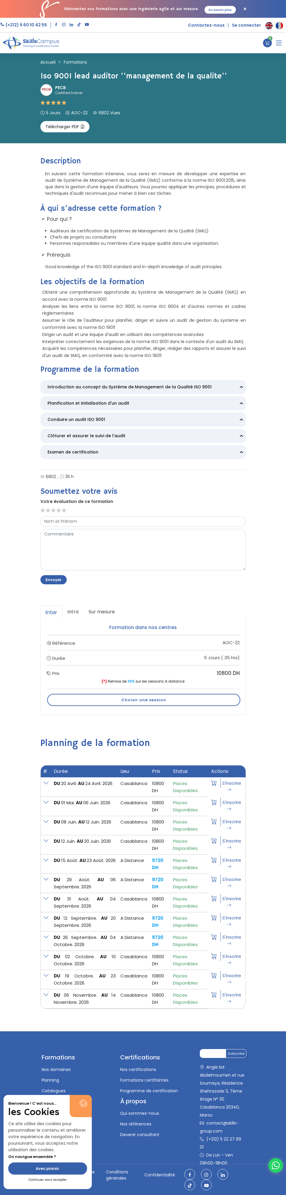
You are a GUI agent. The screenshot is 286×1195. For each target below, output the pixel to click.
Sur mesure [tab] (102, 611)
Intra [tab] (73, 611)
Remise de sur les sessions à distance (143, 681)
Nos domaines (56, 1069)
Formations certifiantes (144, 1080)
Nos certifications (138, 1069)
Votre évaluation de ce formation (76, 501)
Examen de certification (146, 452)
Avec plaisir (47, 1168)
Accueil (47, 62)
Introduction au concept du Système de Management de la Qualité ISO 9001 (146, 387)
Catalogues (54, 1091)
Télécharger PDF (64, 127)
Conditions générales (117, 1175)
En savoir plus (220, 9)
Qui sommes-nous (139, 1113)
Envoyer (53, 580)
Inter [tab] (51, 612)
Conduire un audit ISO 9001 (146, 420)
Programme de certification (149, 1091)
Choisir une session (143, 700)
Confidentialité (159, 1175)
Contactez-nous (206, 25)
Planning (50, 1080)
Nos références (135, 1124)
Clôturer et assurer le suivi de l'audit (146, 436)
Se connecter (246, 25)
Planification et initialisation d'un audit (146, 403)
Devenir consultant (139, 1135)
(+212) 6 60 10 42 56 (26, 25)
